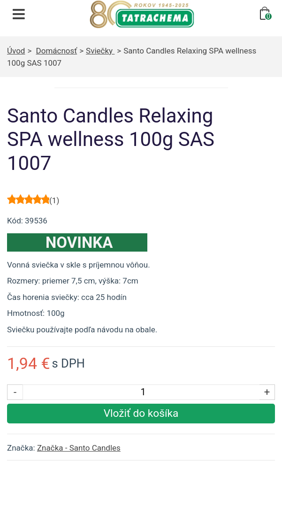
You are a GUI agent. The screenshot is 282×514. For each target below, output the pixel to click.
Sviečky (100, 50)
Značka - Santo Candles (79, 448)
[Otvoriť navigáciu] (19, 14)
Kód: (15, 220)
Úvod (16, 50)
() (54, 200)
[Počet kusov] (143, 392)
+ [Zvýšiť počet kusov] (267, 392)
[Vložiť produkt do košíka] (141, 413)
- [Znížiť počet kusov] (15, 392)
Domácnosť (56, 50)
